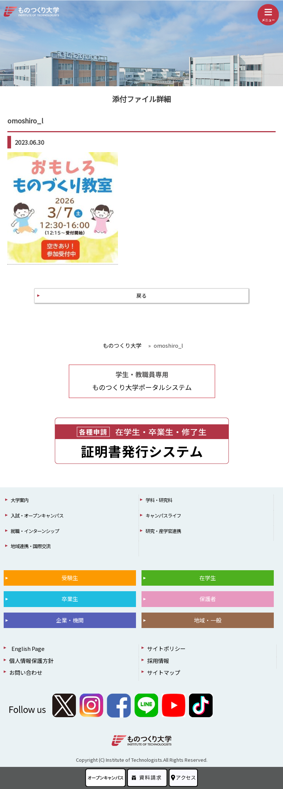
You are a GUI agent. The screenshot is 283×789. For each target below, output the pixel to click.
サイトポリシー (166, 648)
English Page (27, 648)
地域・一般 (207, 620)
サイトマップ (163, 672)
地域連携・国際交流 (30, 546)
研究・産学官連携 (163, 530)
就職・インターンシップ (35, 530)
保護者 (207, 599)
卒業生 (70, 599)
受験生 (70, 578)
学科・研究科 (159, 500)
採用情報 (158, 660)
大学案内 (19, 500)
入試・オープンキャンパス (37, 515)
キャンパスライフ (163, 515)
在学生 (207, 578)
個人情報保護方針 (31, 660)
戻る (141, 295)
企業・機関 (70, 620)
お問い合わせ (25, 672)
